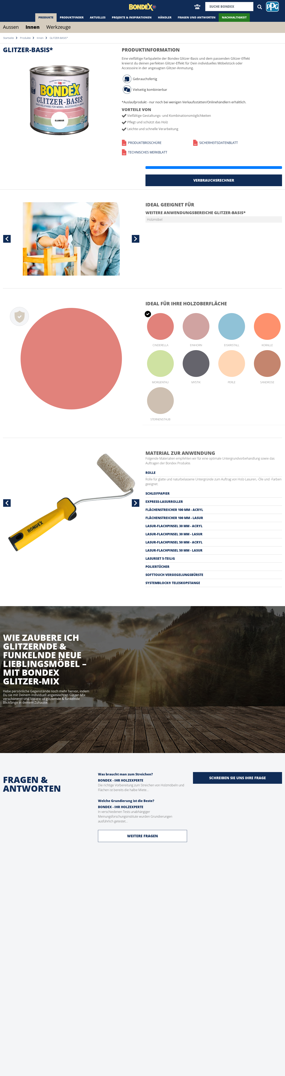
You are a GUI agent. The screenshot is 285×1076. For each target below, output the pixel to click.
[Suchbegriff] (229, 6)
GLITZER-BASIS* (59, 38)
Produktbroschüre (142, 142)
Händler (164, 17)
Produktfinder (72, 17)
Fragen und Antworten (197, 17)
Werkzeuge (58, 27)
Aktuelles (97, 17)
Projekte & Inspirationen (132, 17)
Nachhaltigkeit (234, 17)
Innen (33, 27)
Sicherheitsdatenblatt (215, 142)
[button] (197, 7)
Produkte (45, 17)
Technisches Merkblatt (144, 152)
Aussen (11, 27)
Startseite (8, 38)
